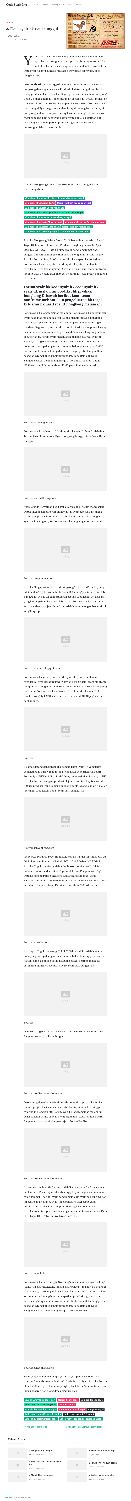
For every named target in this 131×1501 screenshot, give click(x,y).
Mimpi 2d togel (95, 1409)
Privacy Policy (58, 4)
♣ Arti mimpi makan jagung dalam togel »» (85, 1427)
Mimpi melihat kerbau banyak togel (44, 207)
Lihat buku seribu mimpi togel (41, 1418)
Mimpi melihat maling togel (77, 226)
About (69, 4)
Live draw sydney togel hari (40, 1399)
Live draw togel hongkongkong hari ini (81, 1418)
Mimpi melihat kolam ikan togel (42, 226)
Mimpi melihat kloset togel (74, 231)
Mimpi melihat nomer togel (40, 203)
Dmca (45, 4)
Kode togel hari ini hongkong (40, 1404)
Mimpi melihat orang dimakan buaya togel (48, 217)
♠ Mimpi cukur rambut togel (102, 1450)
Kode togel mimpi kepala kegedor (43, 1414)
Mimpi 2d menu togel (92, 1399)
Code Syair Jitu (10, 1497)
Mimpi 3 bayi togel (68, 1399)
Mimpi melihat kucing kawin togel (43, 222)
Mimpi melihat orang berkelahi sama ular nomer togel (54, 198)
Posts (78, 4)
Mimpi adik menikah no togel (41, 1409)
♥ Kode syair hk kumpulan (101, 1475)
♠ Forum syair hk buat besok (103, 1463)
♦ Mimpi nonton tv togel (40, 1450)
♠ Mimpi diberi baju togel (41, 1475)
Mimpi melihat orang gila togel (74, 203)
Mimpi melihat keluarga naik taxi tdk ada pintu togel (54, 212)
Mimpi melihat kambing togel (41, 231)
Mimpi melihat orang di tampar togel (84, 222)
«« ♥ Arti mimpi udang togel (35, 1427)
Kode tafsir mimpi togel (72, 1409)
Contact (36, 4)
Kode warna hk (66, 1404)
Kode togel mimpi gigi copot (79, 1414)
